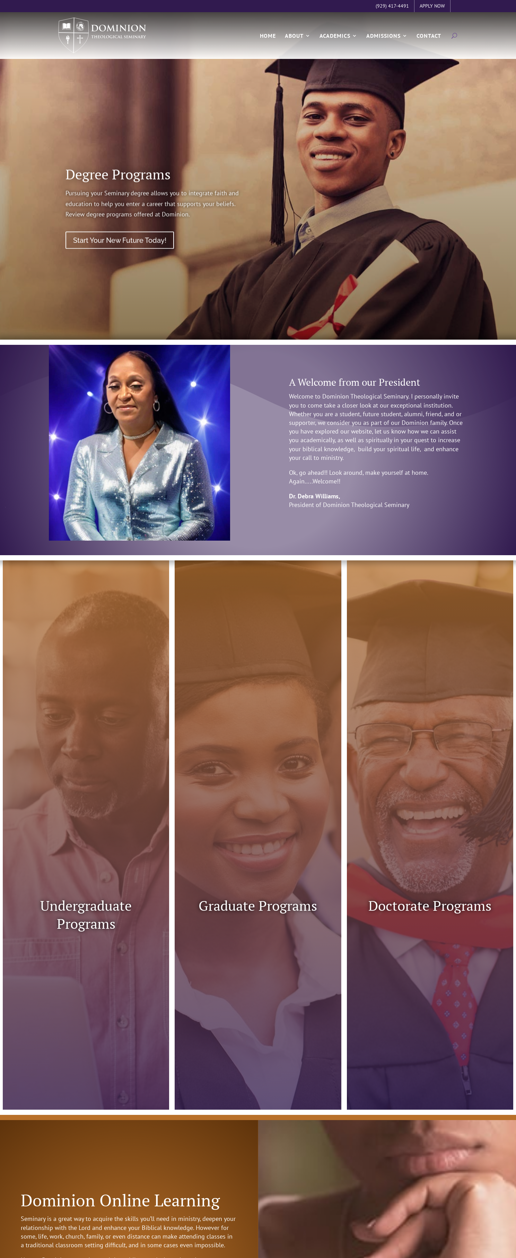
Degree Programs (117, 189)
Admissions (383, 41)
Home (268, 41)
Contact (429, 41)
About (294, 41)
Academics (335, 41)
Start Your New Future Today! (119, 255)
